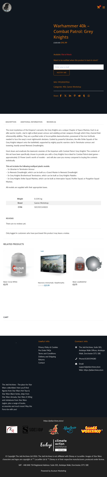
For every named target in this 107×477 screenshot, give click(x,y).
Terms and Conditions (47, 353)
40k (64, 87)
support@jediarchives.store (89, 367)
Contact (41, 363)
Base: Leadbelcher (80, 282)
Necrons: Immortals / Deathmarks (51, 283)
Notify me (61, 72)
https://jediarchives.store (93, 370)
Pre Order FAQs (44, 350)
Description (11, 122)
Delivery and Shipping (47, 357)
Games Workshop (74, 87)
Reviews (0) (51, 122)
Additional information (31, 122)
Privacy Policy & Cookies (48, 347)
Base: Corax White (10, 282)
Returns (41, 359)
